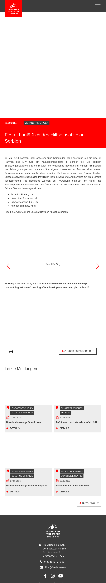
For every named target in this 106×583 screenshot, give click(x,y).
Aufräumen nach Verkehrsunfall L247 (76, 425)
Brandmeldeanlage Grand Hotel (23, 425)
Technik (65, 415)
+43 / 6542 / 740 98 (54, 567)
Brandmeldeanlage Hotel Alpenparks (26, 491)
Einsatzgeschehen (22, 411)
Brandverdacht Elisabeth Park (72, 491)
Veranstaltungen (36, 123)
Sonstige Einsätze (22, 415)
